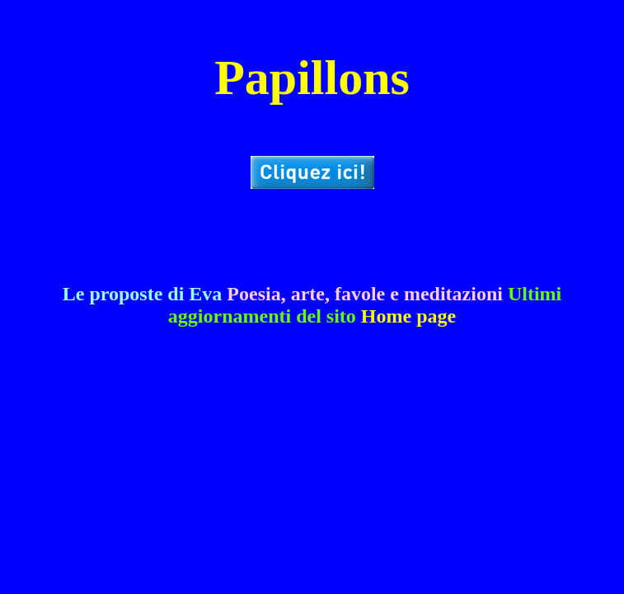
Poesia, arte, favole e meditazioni (365, 293)
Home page (408, 316)
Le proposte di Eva (143, 293)
